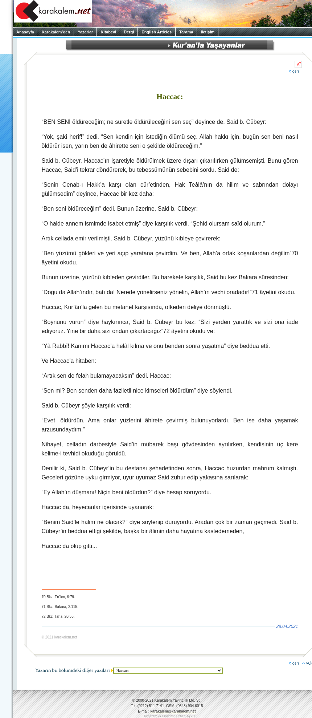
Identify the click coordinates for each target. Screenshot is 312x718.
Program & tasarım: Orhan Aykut (170, 716)
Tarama (186, 32)
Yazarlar (85, 32)
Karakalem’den (56, 32)
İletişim (207, 32)
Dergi (129, 32)
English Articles (156, 32)
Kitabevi (108, 32)
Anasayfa (25, 32)
